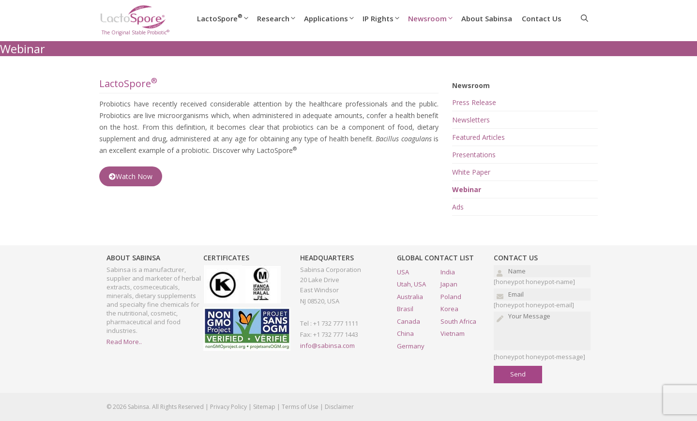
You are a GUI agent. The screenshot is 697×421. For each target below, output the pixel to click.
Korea (449, 308)
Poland (450, 296)
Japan (448, 284)
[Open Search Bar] (584, 18)
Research (280, 18)
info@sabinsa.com (327, 345)
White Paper (471, 172)
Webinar (466, 189)
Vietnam (452, 333)
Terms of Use (300, 407)
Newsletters (471, 119)
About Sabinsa (486, 18)
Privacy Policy (228, 407)
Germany (410, 346)
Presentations (474, 154)
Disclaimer (339, 407)
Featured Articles (478, 137)
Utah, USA (411, 284)
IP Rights (385, 18)
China (405, 333)
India (447, 272)
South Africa (458, 321)
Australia (410, 296)
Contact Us (541, 18)
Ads (458, 206)
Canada (408, 321)
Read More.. (124, 341)
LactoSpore (227, 18)
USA (403, 272)
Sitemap (264, 407)
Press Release (474, 102)
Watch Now (130, 176)
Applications (333, 18)
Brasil (405, 308)
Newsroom (434, 18)
